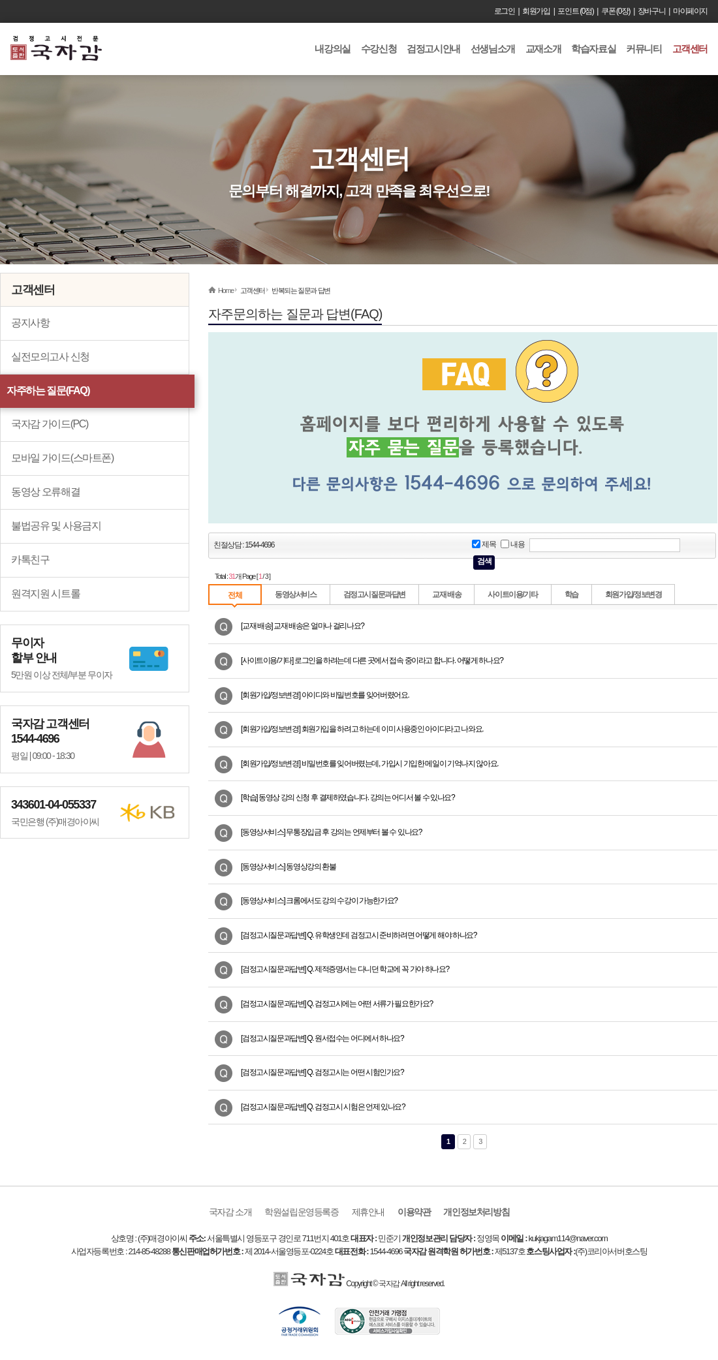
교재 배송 (446, 594)
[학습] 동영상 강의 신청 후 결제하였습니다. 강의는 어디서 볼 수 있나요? (347, 797)
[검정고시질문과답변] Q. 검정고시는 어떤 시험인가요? (322, 1072)
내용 (512, 544)
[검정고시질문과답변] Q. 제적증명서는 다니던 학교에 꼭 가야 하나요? (345, 969)
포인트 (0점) (575, 11)
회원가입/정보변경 (633, 594)
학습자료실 (593, 48)
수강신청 (378, 48)
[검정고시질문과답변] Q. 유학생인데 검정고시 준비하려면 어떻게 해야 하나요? (358, 935)
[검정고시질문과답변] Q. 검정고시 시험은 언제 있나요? (323, 1106)
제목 (483, 544)
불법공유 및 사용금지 (56, 525)
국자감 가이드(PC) (49, 423)
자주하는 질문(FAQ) (48, 390)
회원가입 (536, 11)
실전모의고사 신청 (50, 356)
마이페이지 (690, 11)
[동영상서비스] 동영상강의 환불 (288, 866)
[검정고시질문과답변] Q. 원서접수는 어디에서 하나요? (322, 1038)
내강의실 (332, 48)
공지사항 (30, 322)
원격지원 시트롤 (45, 593)
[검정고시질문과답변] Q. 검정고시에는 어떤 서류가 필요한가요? (337, 1003)
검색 (484, 561)
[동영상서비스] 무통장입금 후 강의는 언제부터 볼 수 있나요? (331, 832)
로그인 (504, 11)
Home (226, 290)
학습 (571, 594)
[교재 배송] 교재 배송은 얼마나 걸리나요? (302, 625)
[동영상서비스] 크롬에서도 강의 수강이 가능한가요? (319, 900)
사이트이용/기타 (512, 594)
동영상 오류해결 (45, 491)
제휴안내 (368, 1212)
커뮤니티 (643, 48)
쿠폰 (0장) (615, 11)
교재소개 (543, 48)
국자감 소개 (230, 1212)
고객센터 (690, 48)
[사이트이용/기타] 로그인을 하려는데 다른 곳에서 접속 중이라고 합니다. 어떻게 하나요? (372, 660)
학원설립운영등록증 (301, 1212)
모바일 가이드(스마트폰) (62, 457)
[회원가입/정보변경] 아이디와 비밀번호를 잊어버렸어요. (325, 695)
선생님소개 (493, 48)
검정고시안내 (433, 48)
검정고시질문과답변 (374, 594)
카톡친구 (30, 559)
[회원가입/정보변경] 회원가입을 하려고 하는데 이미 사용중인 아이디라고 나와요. (362, 729)
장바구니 (651, 11)
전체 (235, 595)
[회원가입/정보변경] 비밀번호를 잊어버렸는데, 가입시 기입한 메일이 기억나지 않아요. (369, 763)
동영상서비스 (296, 594)
